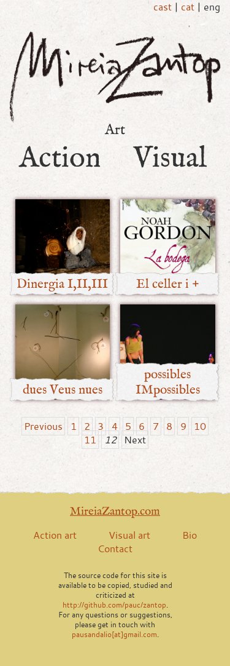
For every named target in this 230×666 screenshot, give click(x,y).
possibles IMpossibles (168, 382)
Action (60, 158)
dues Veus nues (62, 389)
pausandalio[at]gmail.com (114, 634)
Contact (115, 548)
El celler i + (167, 283)
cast (162, 7)
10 (200, 426)
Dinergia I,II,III (62, 283)
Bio (189, 535)
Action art (55, 535)
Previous (43, 426)
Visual (170, 158)
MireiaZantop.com (115, 511)
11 (90, 439)
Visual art (129, 535)
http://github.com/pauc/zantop (114, 604)
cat (187, 7)
